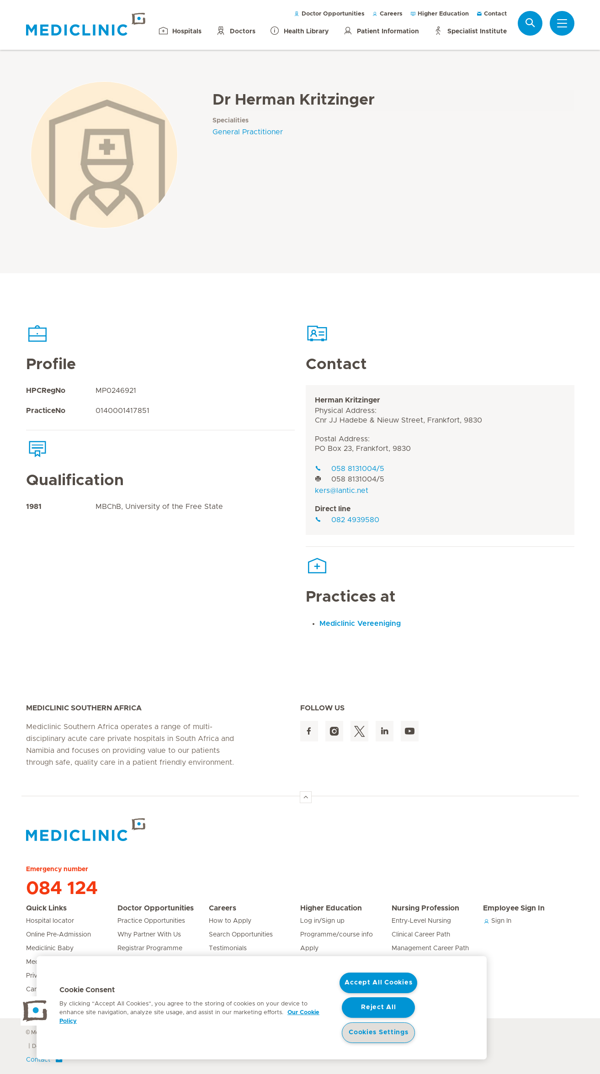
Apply (309, 948)
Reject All (378, 1007)
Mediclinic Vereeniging (360, 623)
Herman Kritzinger (347, 400)
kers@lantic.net (341, 490)
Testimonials (228, 948)
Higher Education (439, 14)
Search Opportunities (241, 934)
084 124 (62, 888)
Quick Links (46, 908)
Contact (491, 14)
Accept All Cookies (378, 982)
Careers (387, 14)
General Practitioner (247, 132)
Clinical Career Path (421, 934)
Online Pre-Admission (58, 934)
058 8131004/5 (349, 468)
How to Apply (230, 921)
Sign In (497, 921)
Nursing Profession (425, 908)
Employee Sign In (514, 908)
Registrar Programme (149, 948)
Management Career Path (430, 948)
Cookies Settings (379, 1032)
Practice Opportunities (151, 921)
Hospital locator (50, 921)
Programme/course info (336, 934)
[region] (262, 1007)
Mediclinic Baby (50, 948)
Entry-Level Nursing (421, 921)
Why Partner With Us (149, 934)
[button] (35, 1011)
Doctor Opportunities (329, 14)
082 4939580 (347, 520)
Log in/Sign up (322, 921)
